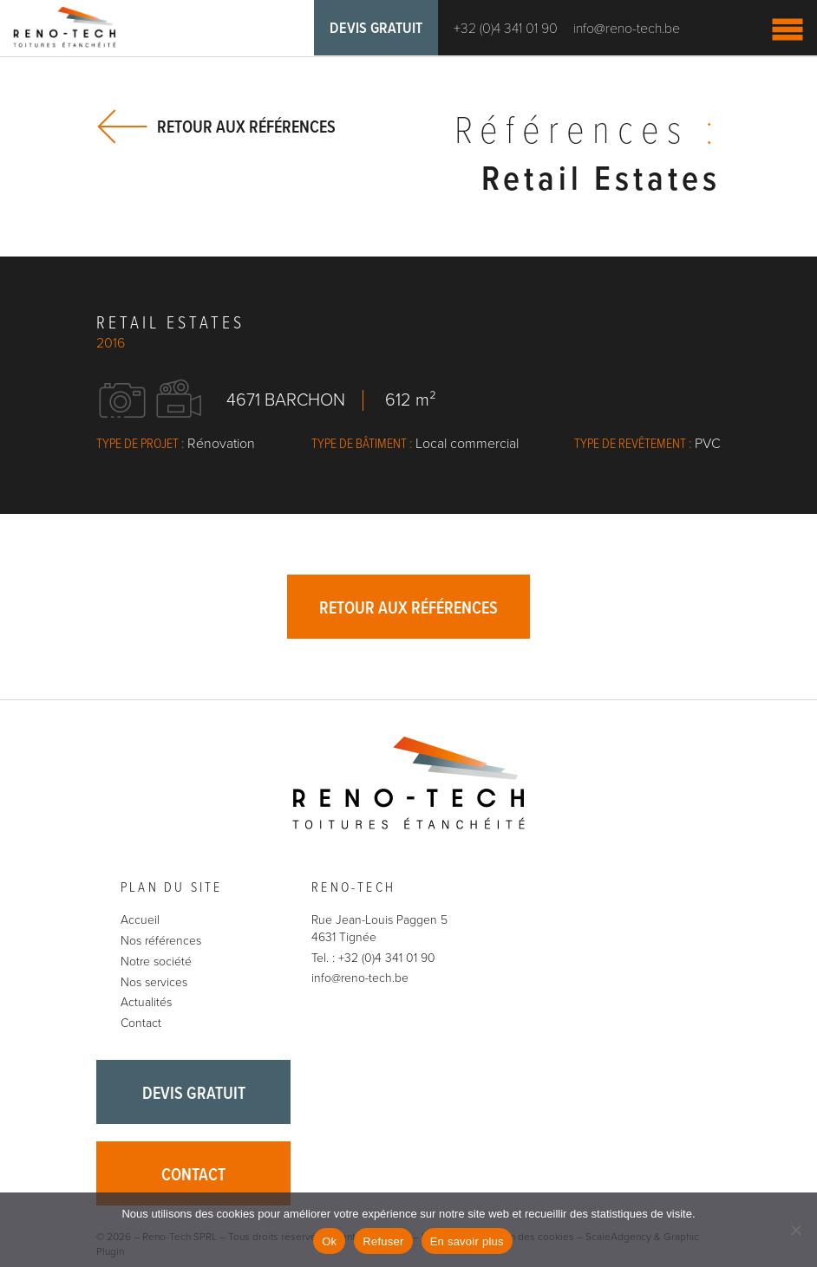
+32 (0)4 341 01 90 (506, 28)
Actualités (146, 1002)
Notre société (156, 961)
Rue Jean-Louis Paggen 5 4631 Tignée (379, 929)
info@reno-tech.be (626, 28)
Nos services (154, 982)
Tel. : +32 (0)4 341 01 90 (373, 958)
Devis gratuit (376, 29)
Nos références (161, 940)
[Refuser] (795, 1229)
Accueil (140, 920)
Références (587, 132)
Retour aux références (246, 127)
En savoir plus (467, 1241)
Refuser (383, 1241)
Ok (329, 1241)
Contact (141, 1023)
